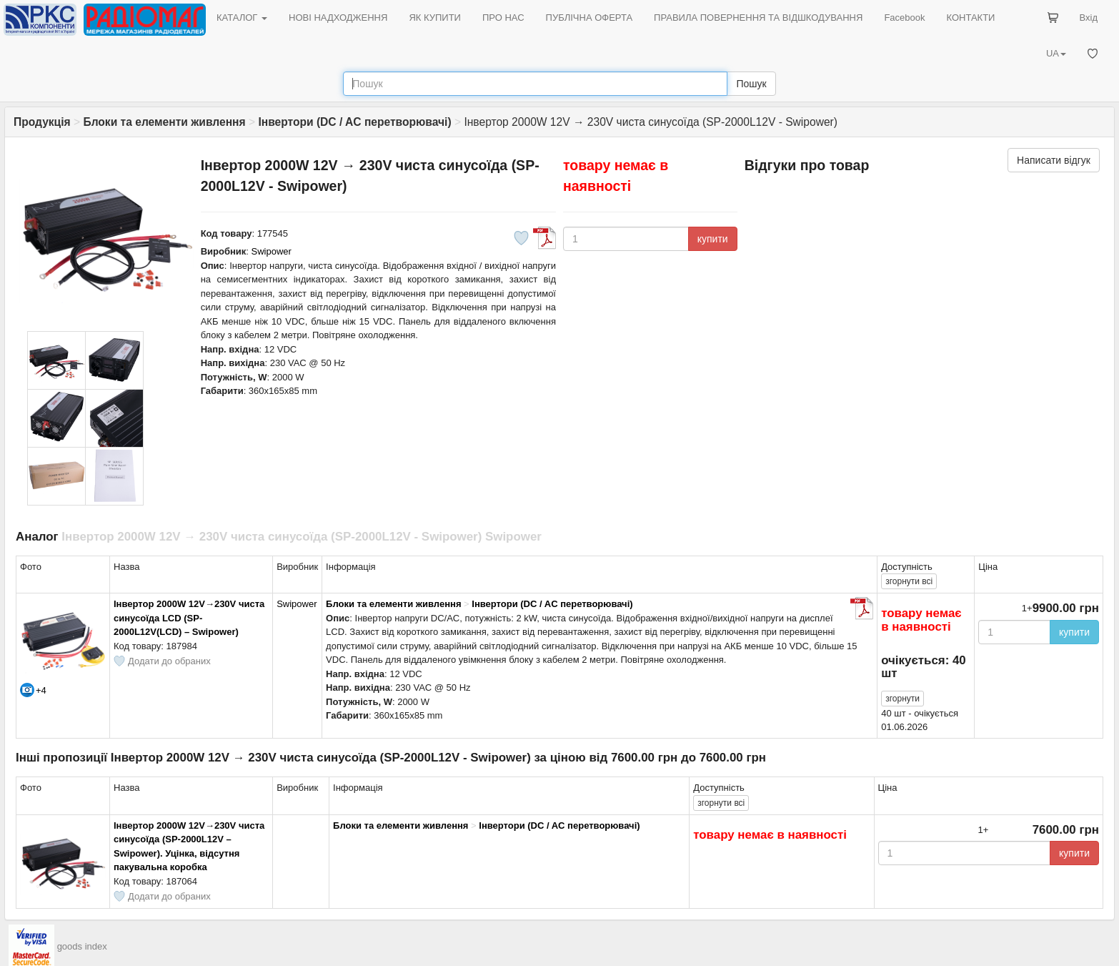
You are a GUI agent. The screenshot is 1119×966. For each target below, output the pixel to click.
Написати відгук (1053, 160)
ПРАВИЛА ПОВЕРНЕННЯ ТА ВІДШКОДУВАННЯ (758, 17)
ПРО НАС (503, 17)
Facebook (904, 17)
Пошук (751, 83)
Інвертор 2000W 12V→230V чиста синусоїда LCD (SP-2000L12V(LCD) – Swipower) (189, 617)
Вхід (1089, 17)
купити (712, 239)
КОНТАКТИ (970, 17)
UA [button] (1056, 53)
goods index (82, 946)
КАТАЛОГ (242, 17)
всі (908, 581)
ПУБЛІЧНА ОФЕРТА (589, 17)
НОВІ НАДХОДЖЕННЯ (338, 17)
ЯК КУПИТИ (435, 17)
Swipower (272, 251)
